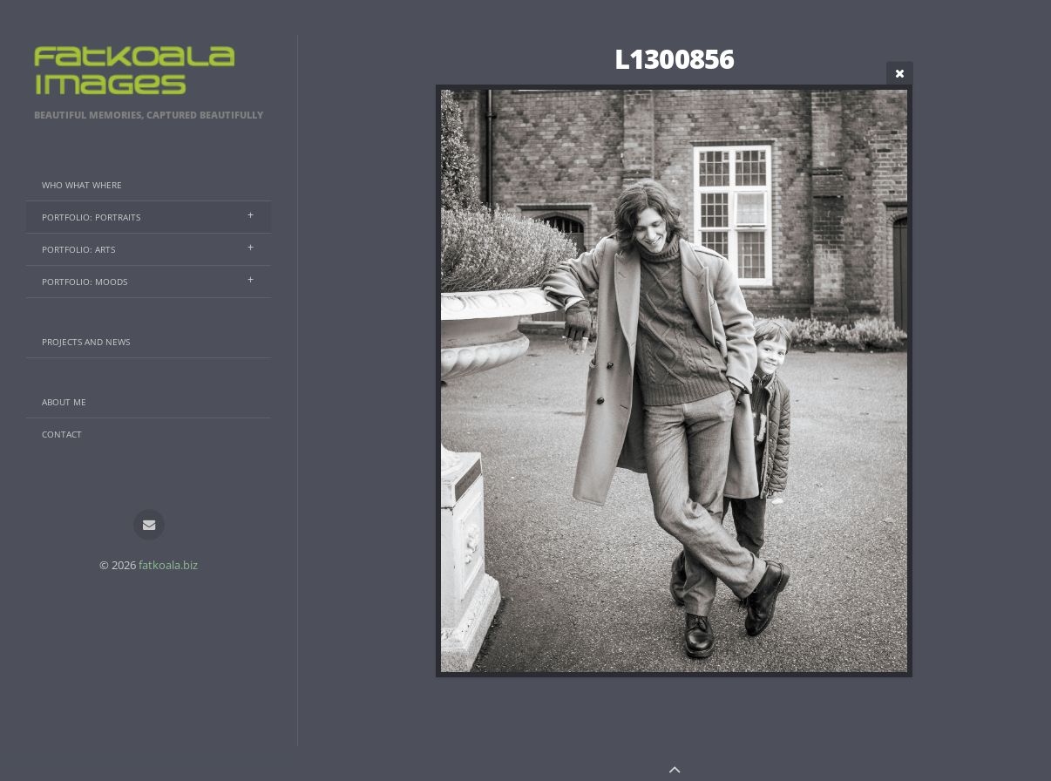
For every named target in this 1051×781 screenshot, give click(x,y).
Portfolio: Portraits (91, 217)
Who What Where (82, 185)
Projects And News (86, 342)
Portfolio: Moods (84, 281)
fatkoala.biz (168, 565)
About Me (64, 402)
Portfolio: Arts (78, 249)
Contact (62, 434)
